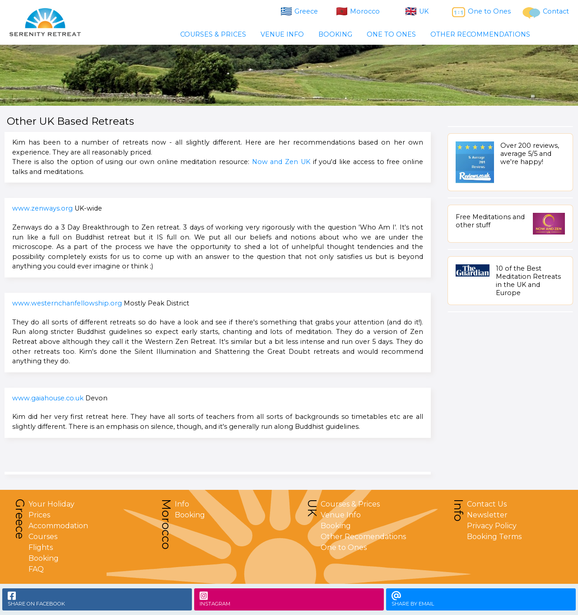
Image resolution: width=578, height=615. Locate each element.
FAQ (36, 569)
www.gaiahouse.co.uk (48, 398)
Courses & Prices (350, 504)
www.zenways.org (42, 208)
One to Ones (481, 12)
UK (417, 11)
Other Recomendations (363, 536)
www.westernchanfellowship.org (67, 303)
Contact (545, 13)
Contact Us (487, 504)
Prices (39, 515)
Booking (43, 558)
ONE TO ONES (391, 34)
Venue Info (341, 515)
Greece (299, 11)
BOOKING (335, 34)
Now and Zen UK (281, 162)
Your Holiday (51, 504)
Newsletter (487, 515)
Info (182, 504)
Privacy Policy (492, 525)
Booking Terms (494, 536)
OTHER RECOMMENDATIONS (480, 34)
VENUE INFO (282, 34)
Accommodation (58, 525)
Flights (40, 547)
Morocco (358, 11)
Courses (42, 536)
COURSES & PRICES (213, 34)
